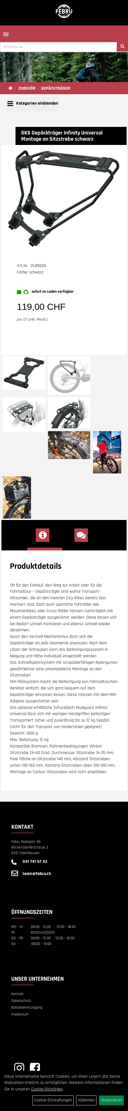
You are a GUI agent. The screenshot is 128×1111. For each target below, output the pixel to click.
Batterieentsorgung (26, 1007)
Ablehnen (86, 1100)
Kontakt (17, 994)
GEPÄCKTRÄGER (55, 88)
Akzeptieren (111, 1100)
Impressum (20, 1014)
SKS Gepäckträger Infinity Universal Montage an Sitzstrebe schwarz (62, 136)
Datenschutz (21, 1000)
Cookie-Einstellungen (53, 1100)
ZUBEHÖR (27, 88)
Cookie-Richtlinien (47, 1089)
